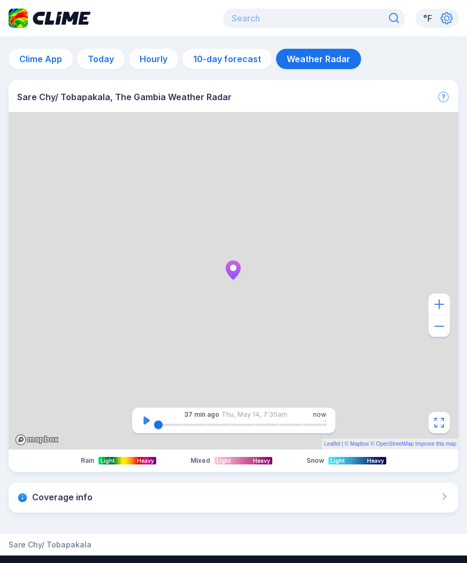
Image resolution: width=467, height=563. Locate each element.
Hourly (153, 59)
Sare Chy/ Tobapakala (50, 545)
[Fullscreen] (439, 422)
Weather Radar (318, 59)
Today (101, 59)
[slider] (158, 425)
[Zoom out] (439, 326)
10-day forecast (227, 59)
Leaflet (332, 444)
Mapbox (359, 444)
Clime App (40, 59)
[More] (443, 97)
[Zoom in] (439, 304)
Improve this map (435, 444)
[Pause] (146, 420)
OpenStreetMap (395, 444)
